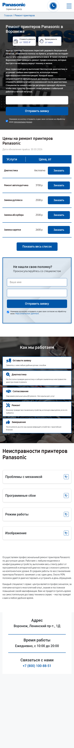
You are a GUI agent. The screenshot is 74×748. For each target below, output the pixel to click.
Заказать (59, 170)
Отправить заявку (37, 111)
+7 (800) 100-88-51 (37, 666)
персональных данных (23, 122)
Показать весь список (37, 246)
